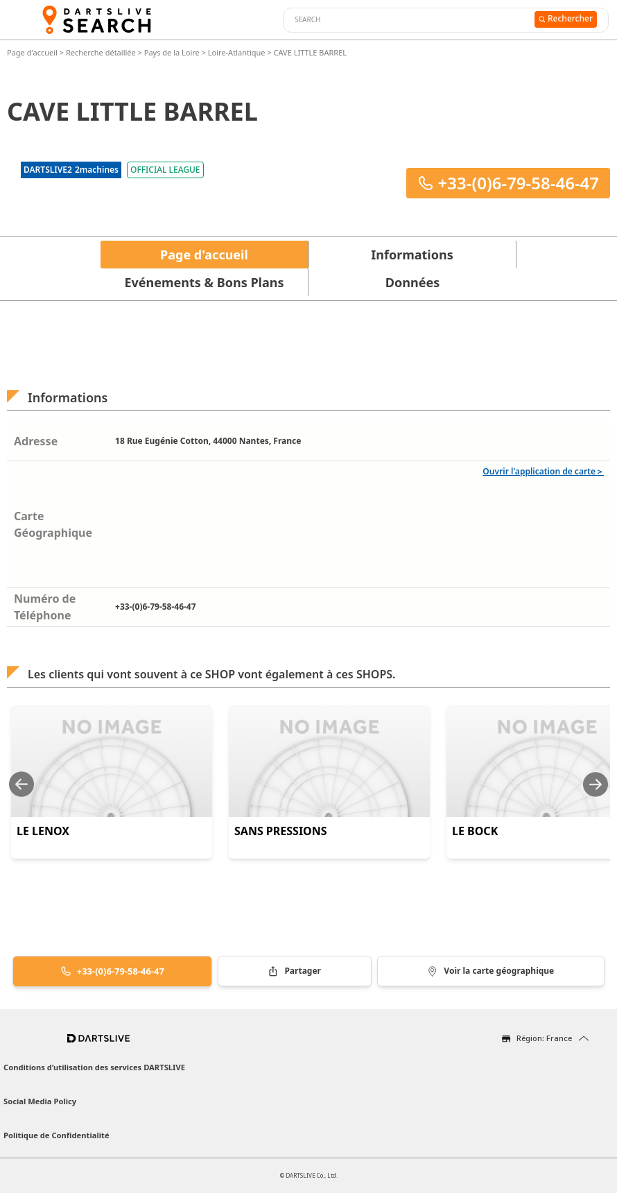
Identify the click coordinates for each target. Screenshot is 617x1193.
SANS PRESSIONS (280, 831)
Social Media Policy (39, 1101)
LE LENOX (43, 831)
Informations (412, 254)
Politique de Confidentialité (56, 1135)
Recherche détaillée (102, 52)
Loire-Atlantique (237, 52)
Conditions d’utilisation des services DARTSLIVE (94, 1067)
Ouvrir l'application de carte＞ (543, 471)
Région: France (544, 1038)
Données (412, 282)
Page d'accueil (33, 52)
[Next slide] (595, 784)
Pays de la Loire (172, 52)
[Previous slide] (21, 784)
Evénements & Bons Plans (204, 282)
